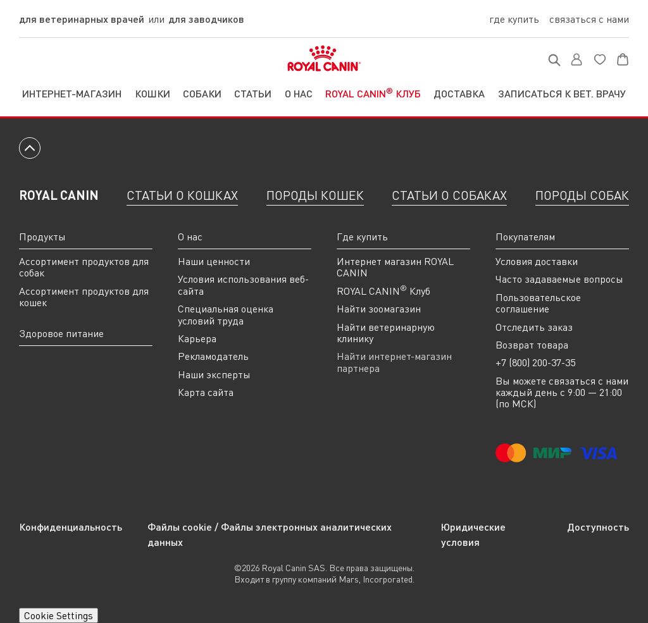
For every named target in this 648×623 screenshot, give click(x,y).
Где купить (514, 19)
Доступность (598, 527)
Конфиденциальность (70, 527)
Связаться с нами (589, 19)
